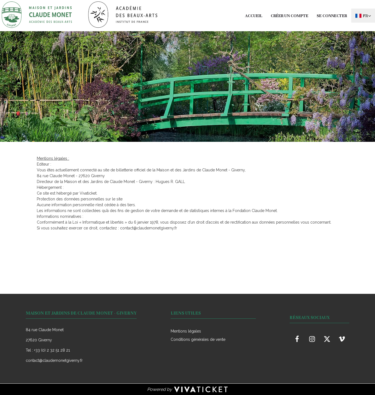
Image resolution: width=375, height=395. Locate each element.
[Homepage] (79, 14)
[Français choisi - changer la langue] (363, 16)
